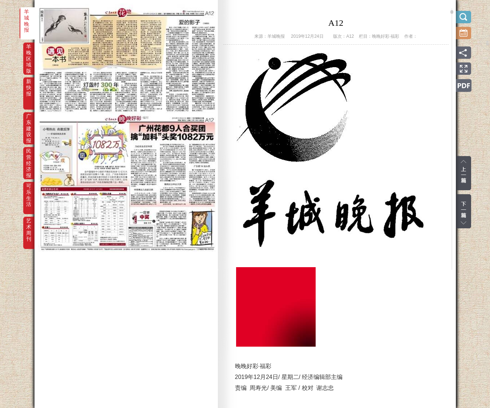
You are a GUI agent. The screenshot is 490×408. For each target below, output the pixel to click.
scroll (451, 12)
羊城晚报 (26, 17)
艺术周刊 (28, 226)
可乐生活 (28, 191)
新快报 (28, 86)
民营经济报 (28, 156)
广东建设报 (28, 121)
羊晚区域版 (28, 52)
